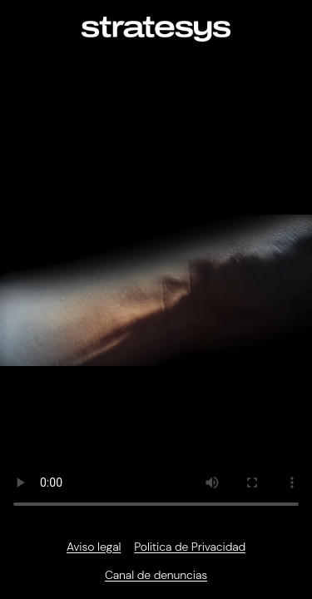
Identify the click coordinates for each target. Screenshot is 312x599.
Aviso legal (94, 546)
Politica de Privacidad (189, 546)
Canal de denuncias (156, 574)
